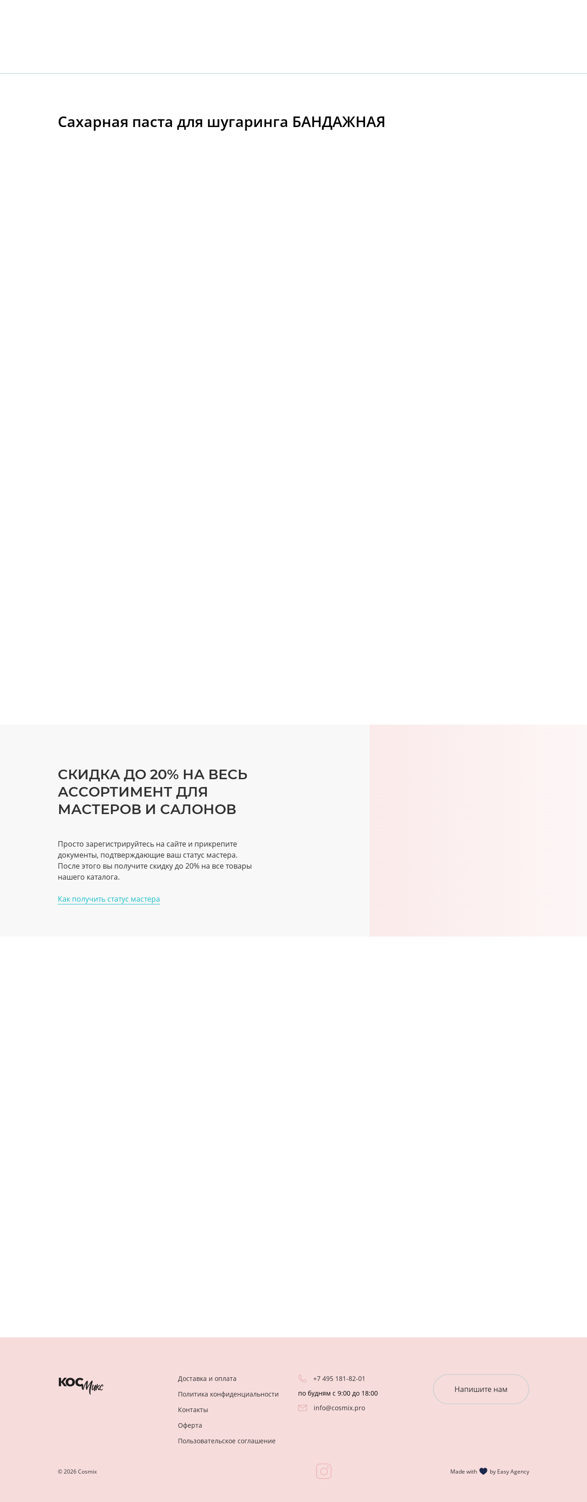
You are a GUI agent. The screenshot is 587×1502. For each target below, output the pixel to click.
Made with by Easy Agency (489, 1471)
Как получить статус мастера (109, 899)
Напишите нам (481, 1389)
